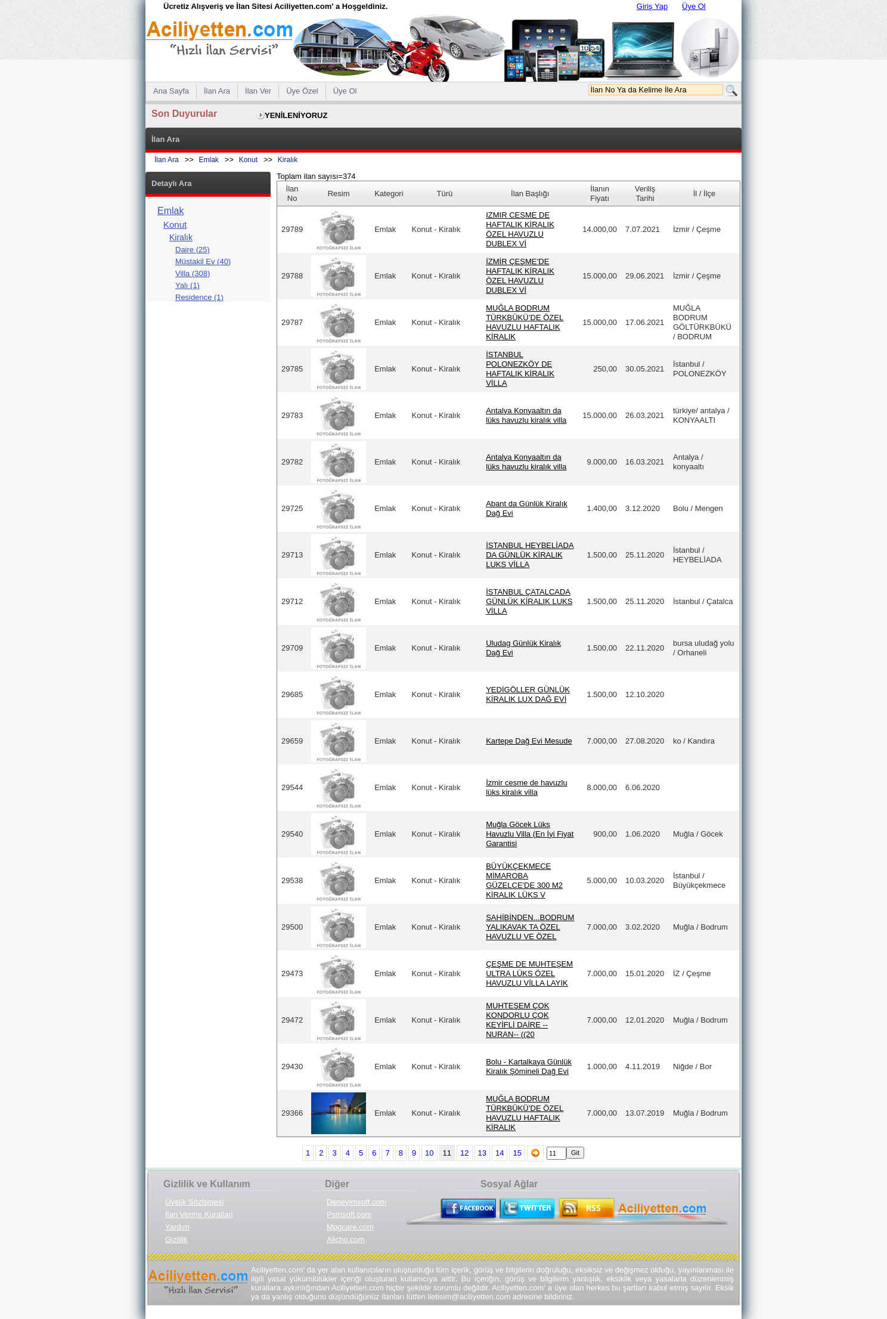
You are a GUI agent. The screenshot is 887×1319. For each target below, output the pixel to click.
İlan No (292, 193)
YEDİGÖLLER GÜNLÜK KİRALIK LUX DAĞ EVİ (528, 694)
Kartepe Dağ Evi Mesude (529, 740)
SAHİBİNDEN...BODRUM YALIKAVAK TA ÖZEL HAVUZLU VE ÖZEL (530, 927)
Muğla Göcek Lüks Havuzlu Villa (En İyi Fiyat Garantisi (529, 834)
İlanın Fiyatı (599, 193)
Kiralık (287, 160)
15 (517, 1152)
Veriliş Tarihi (645, 193)
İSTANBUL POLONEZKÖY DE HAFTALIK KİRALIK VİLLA (520, 369)
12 (464, 1152)
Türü (445, 193)
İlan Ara (166, 160)
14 (499, 1152)
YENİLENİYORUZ (296, 115)
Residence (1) (199, 297)
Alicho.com (346, 1239)
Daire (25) (192, 249)
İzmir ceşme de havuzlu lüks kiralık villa (526, 787)
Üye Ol (694, 6)
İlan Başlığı (530, 193)
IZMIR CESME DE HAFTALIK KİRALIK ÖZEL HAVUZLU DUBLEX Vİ (520, 229)
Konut (248, 160)
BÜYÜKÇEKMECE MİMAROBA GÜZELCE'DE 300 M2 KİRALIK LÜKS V (524, 880)
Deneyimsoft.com (356, 1201)
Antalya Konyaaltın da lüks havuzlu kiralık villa (526, 415)
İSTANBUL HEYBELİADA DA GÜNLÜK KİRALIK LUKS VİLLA (529, 555)
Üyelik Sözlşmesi (194, 1201)
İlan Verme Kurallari (198, 1214)
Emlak (209, 160)
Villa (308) (192, 273)
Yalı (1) (187, 285)
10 (429, 1152)
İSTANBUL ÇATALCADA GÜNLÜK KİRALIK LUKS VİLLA (529, 601)
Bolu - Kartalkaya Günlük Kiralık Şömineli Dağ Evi (529, 1066)
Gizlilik (176, 1239)
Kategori (388, 193)
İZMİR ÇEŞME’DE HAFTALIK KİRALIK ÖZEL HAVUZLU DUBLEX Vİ (520, 276)
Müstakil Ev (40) (203, 261)
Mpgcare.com (350, 1226)
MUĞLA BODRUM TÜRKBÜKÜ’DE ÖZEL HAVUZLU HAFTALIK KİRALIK (524, 322)
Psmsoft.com (349, 1214)
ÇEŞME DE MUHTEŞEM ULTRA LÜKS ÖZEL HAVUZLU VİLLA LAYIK (529, 973)
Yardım (177, 1226)
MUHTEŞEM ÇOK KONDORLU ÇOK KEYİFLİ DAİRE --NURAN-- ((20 (517, 1020)
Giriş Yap (652, 6)
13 (482, 1152)
